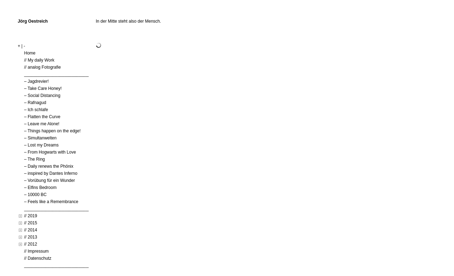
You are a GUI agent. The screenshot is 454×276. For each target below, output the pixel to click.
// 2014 (30, 230)
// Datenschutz (37, 258)
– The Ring (34, 159)
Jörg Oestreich (33, 21)
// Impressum (36, 251)
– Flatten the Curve (42, 116)
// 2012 (30, 244)
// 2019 (30, 215)
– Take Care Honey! (43, 88)
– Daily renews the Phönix (48, 166)
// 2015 (30, 222)
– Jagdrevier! (36, 81)
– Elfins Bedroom (40, 187)
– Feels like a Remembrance (51, 201)
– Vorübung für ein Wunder (49, 180)
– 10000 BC (35, 194)
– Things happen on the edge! (52, 130)
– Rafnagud (35, 102)
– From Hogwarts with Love (50, 152)
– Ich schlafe (36, 109)
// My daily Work (39, 60)
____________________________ (57, 74)
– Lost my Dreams (41, 145)
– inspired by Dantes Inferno (50, 173)
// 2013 (30, 237)
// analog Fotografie (42, 67)
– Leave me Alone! (41, 123)
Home (29, 53)
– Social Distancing (42, 95)
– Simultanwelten (40, 138)
